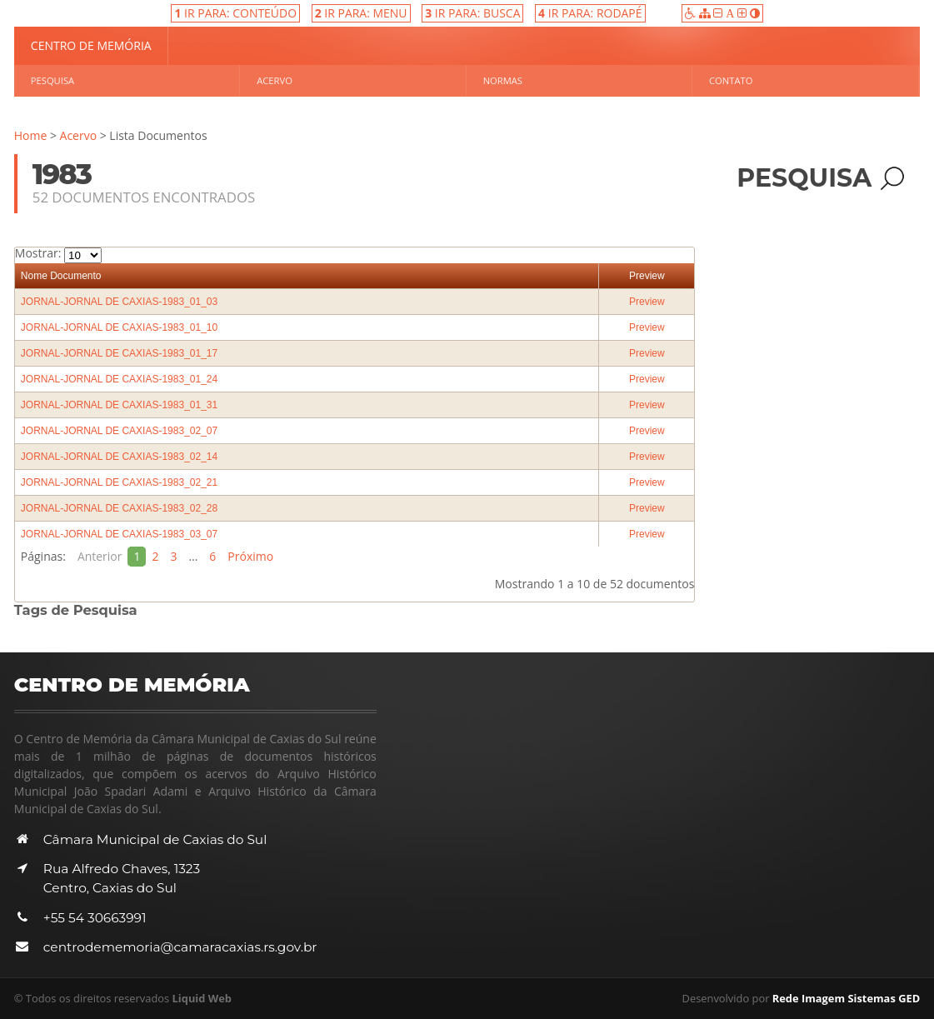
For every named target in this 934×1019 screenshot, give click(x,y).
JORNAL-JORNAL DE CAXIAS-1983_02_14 (119, 456)
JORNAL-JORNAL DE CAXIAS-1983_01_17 (119, 353)
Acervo (274, 80)
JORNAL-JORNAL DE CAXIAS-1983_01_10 (119, 327)
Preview (647, 276)
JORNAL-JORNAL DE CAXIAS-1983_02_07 (119, 431)
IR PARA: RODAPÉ (590, 13)
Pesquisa (52, 80)
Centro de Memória (91, 45)
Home (30, 135)
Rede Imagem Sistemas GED (846, 998)
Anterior (99, 556)
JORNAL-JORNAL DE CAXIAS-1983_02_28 (119, 508)
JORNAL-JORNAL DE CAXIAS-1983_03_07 (119, 534)
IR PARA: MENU (361, 13)
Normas (502, 80)
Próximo (251, 556)
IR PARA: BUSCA (473, 13)
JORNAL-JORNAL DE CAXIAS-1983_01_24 (119, 379)
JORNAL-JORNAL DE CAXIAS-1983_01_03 (119, 301)
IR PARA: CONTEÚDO (235, 13)
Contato (730, 80)
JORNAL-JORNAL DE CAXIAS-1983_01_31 (119, 405)
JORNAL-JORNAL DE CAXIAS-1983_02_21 (119, 482)
